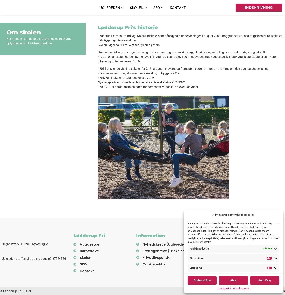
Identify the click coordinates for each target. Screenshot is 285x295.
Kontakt (178, 8)
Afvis (233, 280)
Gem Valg (264, 280)
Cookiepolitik (224, 288)
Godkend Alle (202, 280)
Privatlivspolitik (241, 288)
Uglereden (111, 8)
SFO (158, 8)
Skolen (139, 8)
